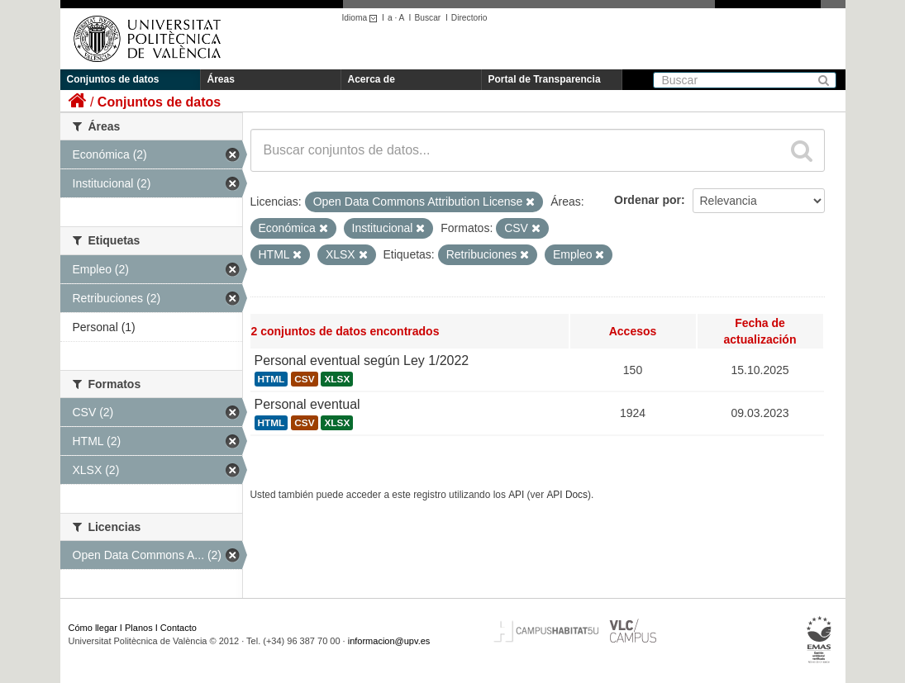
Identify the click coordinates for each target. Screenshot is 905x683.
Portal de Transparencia (544, 79)
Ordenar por (647, 199)
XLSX (337, 379)
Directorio (469, 17)
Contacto (178, 628)
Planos (139, 628)
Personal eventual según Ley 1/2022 (362, 360)
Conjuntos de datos (113, 79)
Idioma (362, 17)
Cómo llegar (93, 628)
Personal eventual (307, 404)
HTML (271, 379)
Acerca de (371, 79)
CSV (304, 379)
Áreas (221, 79)
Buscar (427, 17)
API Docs (567, 494)
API (516, 494)
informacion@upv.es (389, 641)
